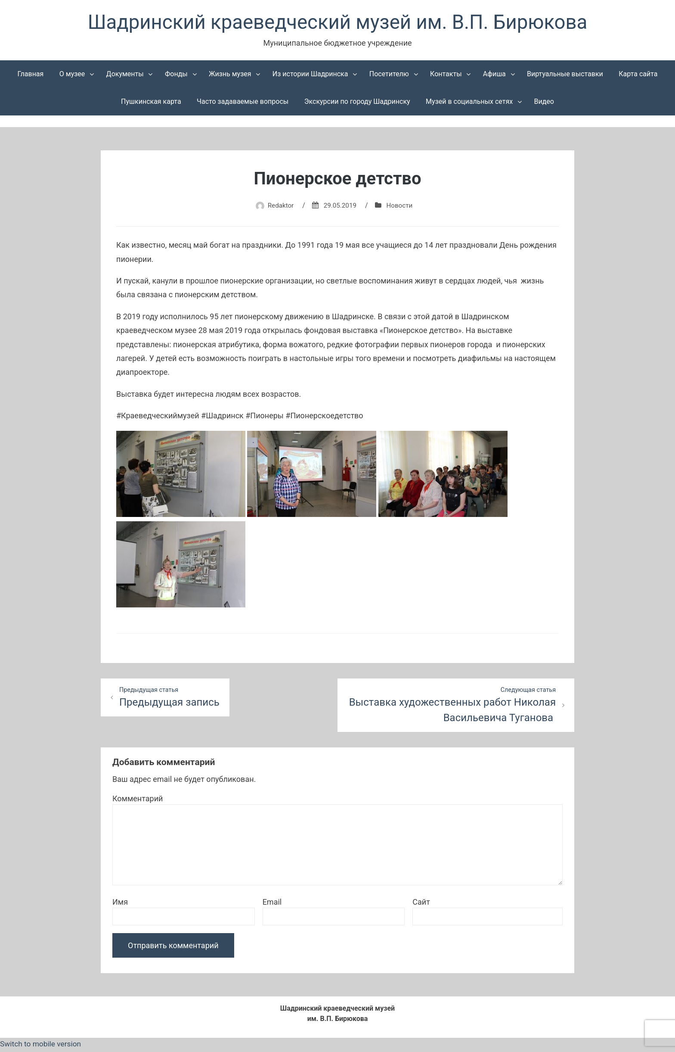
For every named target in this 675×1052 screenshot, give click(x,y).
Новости (401, 207)
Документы (125, 76)
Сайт (421, 904)
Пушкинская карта (151, 103)
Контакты (445, 76)
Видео (544, 103)
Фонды (176, 76)
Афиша (494, 76)
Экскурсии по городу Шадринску (357, 103)
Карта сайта (638, 76)
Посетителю (389, 76)
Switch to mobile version (42, 1046)
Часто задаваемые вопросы (242, 103)
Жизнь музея (230, 76)
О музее (72, 76)
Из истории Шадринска (310, 76)
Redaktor (279, 207)
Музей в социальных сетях (469, 103)
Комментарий (137, 801)
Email (272, 904)
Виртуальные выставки (565, 76)
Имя (120, 904)
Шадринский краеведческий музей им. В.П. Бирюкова (337, 23)
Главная (31, 76)
